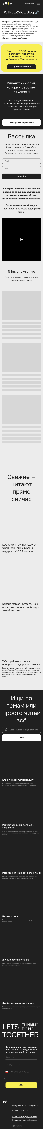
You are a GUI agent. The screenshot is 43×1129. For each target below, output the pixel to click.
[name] (21, 1057)
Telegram (32, 1106)
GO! (21, 1085)
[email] (21, 1064)
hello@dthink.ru (18, 1106)
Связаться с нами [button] (19, 1111)
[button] (30, 3)
